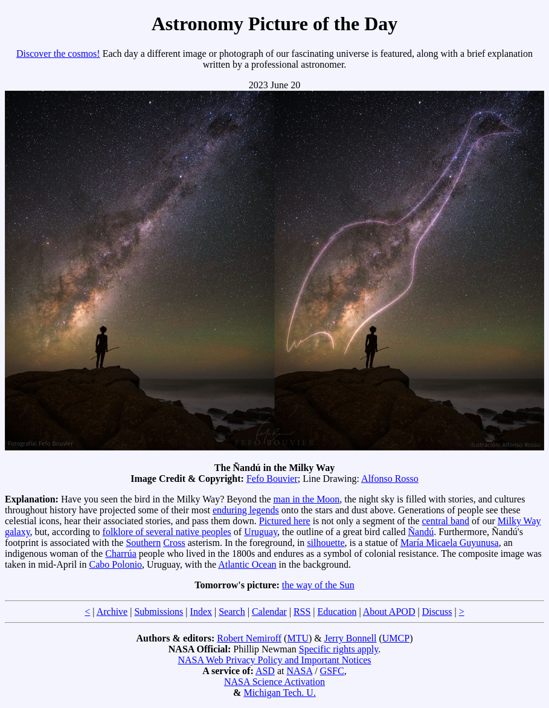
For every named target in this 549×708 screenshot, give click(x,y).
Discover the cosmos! (58, 53)
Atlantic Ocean (247, 564)
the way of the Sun (318, 585)
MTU (298, 638)
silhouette (325, 542)
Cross (174, 542)
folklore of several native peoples (167, 532)
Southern (143, 542)
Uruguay (260, 532)
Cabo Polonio (116, 564)
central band (445, 521)
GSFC (332, 671)
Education (337, 611)
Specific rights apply (338, 649)
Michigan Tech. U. (279, 692)
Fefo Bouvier (272, 478)
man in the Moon (307, 499)
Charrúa (120, 553)
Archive (112, 611)
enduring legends (246, 510)
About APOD (389, 611)
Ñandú (421, 532)
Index (201, 611)
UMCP (395, 638)
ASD (265, 671)
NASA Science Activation (274, 682)
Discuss (437, 611)
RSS (302, 611)
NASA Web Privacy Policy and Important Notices (274, 660)
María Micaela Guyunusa (449, 542)
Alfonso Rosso (390, 478)
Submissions (158, 611)
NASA (299, 671)
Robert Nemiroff (249, 638)
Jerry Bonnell (350, 638)
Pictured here (284, 521)
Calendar (269, 611)
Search (232, 611)
